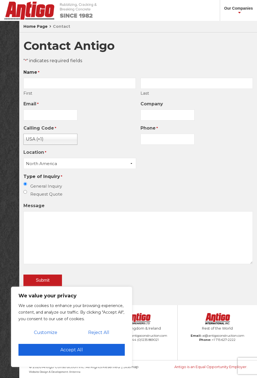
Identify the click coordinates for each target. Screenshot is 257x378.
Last (144, 93)
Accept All (71, 349)
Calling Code (39, 128)
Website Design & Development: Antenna (54, 371)
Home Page (35, 26)
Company (151, 103)
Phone (149, 128)
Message (34, 205)
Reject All (98, 332)
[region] (71, 327)
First (27, 93)
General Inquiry (46, 186)
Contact (61, 26)
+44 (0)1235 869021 (144, 340)
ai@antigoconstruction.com (223, 336)
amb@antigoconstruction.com (143, 336)
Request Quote (46, 194)
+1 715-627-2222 (224, 340)
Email (31, 104)
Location (34, 152)
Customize (45, 332)
